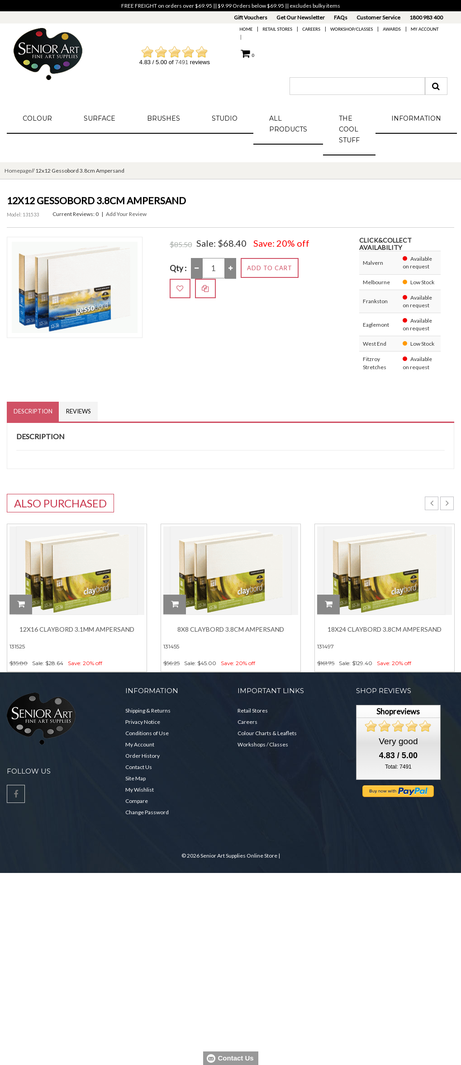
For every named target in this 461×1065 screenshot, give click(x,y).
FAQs (340, 17)
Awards (391, 29)
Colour (37, 118)
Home (246, 29)
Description (33, 411)
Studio (225, 118)
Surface (99, 118)
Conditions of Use (147, 733)
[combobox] (357, 86)
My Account (425, 29)
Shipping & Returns (148, 710)
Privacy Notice (142, 721)
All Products (288, 123)
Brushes (163, 118)
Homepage (18, 170)
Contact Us (138, 767)
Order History (142, 755)
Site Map (135, 778)
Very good (398, 741)
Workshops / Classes (263, 744)
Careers (311, 29)
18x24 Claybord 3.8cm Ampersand (385, 629)
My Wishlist (139, 789)
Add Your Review (126, 214)
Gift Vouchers (250, 17)
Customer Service (378, 17)
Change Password (147, 812)
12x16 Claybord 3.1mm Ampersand (76, 629)
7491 (181, 62)
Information (416, 118)
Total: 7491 (398, 767)
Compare (136, 801)
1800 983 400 (426, 17)
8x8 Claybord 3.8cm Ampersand (230, 629)
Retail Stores (277, 29)
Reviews (79, 411)
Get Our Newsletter (300, 17)
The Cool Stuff (349, 129)
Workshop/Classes (351, 29)
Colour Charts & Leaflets (267, 733)
